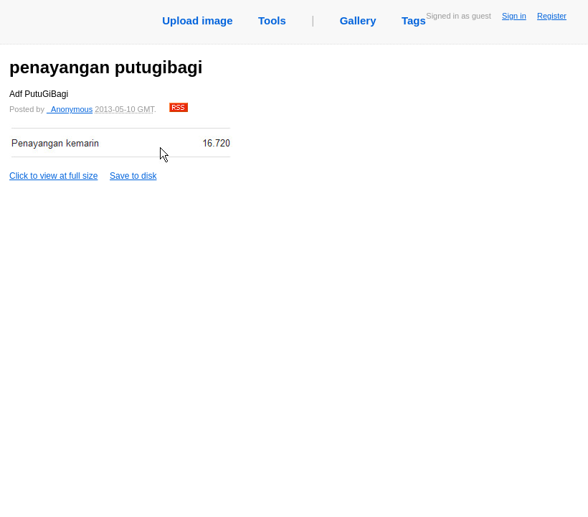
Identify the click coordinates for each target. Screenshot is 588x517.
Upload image (197, 20)
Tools (272, 20)
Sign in (514, 15)
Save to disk (133, 176)
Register (551, 15)
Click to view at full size (120, 152)
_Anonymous (70, 109)
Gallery (358, 20)
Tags (414, 20)
